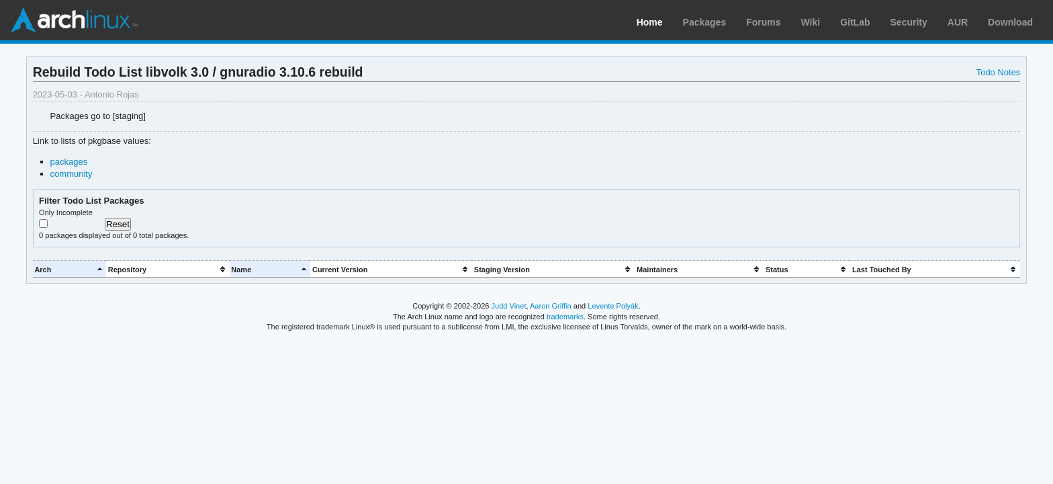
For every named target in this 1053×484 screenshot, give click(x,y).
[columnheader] (69, 269)
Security (908, 22)
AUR (958, 22)
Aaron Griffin (550, 306)
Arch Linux (74, 20)
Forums (763, 22)
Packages (705, 22)
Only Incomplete (66, 212)
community (71, 174)
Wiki (811, 22)
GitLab (855, 22)
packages (69, 162)
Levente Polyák (613, 306)
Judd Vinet (509, 306)
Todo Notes (998, 72)
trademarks (565, 317)
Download (1010, 22)
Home (650, 22)
